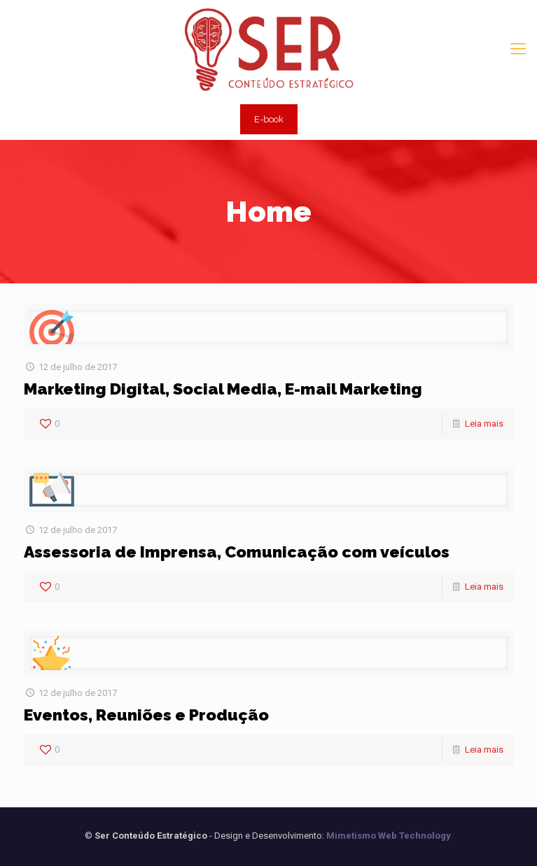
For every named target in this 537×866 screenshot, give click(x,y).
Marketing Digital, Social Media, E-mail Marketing (223, 388)
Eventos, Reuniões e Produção (146, 714)
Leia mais (484, 423)
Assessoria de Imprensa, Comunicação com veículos (236, 551)
